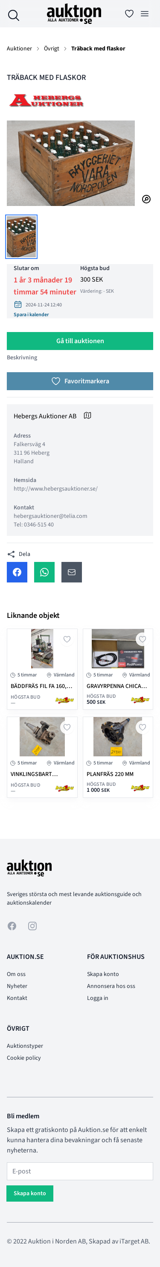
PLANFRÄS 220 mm (110, 774)
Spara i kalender (31, 314)
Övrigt (51, 48)
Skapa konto (103, 974)
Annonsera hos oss (111, 986)
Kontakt (17, 998)
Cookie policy (24, 1058)
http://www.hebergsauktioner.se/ (56, 489)
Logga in (97, 998)
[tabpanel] (80, 163)
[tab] (21, 236)
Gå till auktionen (80, 341)
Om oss (16, 974)
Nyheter (17, 986)
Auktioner (19, 48)
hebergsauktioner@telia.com (50, 516)
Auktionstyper (25, 1046)
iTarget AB (133, 1241)
